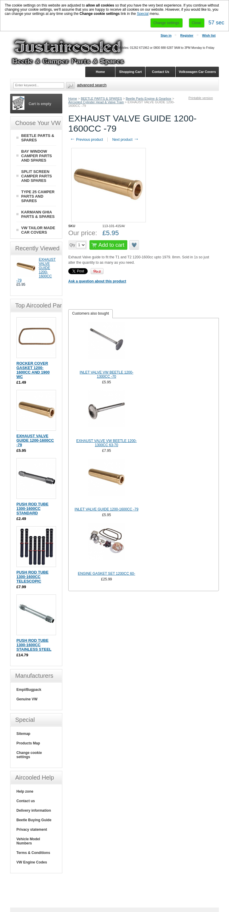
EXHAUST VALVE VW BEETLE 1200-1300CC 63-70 (106, 443)
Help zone (24, 791)
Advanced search (91, 85)
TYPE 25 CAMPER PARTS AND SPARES (38, 196)
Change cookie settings (29, 755)
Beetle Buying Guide (33, 820)
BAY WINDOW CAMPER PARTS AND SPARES (36, 156)
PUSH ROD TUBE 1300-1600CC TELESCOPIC (32, 576)
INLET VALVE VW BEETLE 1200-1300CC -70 (106, 374)
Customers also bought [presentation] (90, 313)
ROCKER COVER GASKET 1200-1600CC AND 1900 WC (33, 370)
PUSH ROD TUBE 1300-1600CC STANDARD (32, 508)
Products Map (28, 743)
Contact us (25, 801)
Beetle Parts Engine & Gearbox (148, 98)
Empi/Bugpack (28, 690)
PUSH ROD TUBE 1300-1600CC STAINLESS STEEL (34, 645)
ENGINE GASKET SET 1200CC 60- (106, 573)
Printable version (200, 98)
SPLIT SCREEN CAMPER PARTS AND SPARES (36, 176)
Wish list (209, 35)
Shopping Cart (130, 72)
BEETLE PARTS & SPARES (101, 98)
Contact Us (160, 72)
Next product (125, 140)
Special (142, 14)
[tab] (90, 313)
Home (72, 98)
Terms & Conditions (33, 853)
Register (186, 35)
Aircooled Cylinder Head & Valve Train (96, 102)
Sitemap (23, 734)
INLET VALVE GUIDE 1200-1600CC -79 (106, 509)
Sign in (165, 35)
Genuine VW (27, 699)
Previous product (86, 140)
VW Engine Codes (31, 862)
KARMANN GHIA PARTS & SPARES (38, 214)
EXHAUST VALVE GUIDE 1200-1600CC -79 (35, 440)
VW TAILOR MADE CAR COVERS (38, 230)
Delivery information (33, 810)
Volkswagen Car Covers (197, 72)
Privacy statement (31, 829)
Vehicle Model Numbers (28, 841)
